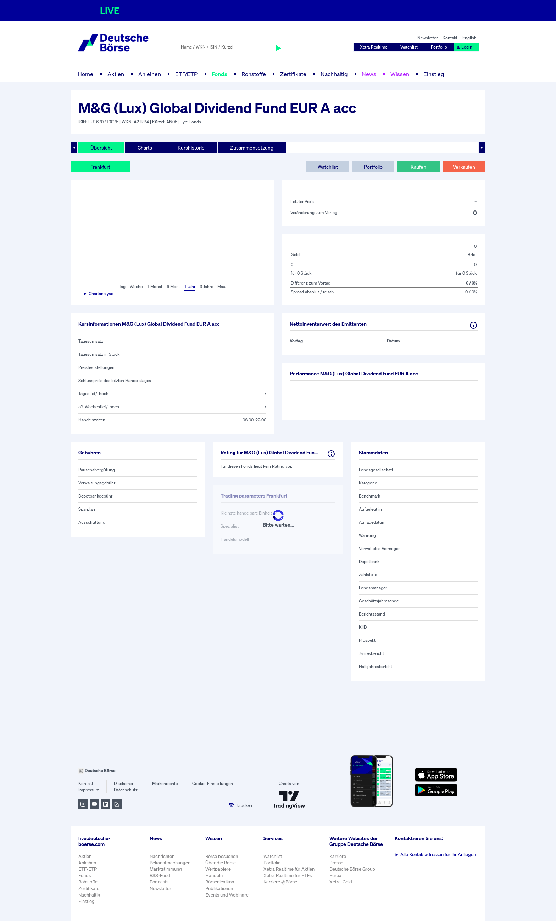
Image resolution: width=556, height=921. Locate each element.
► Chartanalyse (98, 293)
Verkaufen (464, 166)
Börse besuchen (221, 856)
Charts (145, 147)
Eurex (335, 875)
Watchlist (409, 47)
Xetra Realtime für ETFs (287, 875)
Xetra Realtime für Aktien (289, 869)
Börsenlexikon (219, 882)
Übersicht (101, 147)
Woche (136, 286)
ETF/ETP (186, 74)
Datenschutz (126, 789)
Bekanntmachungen (170, 863)
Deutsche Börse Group (352, 869)
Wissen (399, 74)
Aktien (115, 74)
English (469, 37)
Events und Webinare (227, 895)
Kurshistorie (191, 147)
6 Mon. (173, 286)
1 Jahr (189, 286)
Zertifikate (293, 74)
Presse (336, 863)
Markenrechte (165, 783)
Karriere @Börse (280, 882)
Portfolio (439, 47)
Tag (122, 286)
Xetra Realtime (373, 47)
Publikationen (219, 889)
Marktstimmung (166, 869)
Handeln (214, 875)
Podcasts (159, 882)
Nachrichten (162, 856)
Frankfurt (100, 166)
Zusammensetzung (251, 147)
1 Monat (154, 286)
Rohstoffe (253, 74)
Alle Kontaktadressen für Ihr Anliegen (435, 855)
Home (85, 74)
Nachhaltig (334, 74)
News (369, 74)
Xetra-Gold (340, 882)
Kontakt (450, 37)
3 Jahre (206, 286)
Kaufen (418, 166)
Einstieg (433, 74)
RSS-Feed (160, 875)
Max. (221, 286)
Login (464, 47)
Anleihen (149, 74)
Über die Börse (220, 863)
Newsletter (427, 37)
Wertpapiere (218, 869)
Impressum (88, 789)
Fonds (219, 74)
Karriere (337, 856)
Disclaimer (123, 783)
